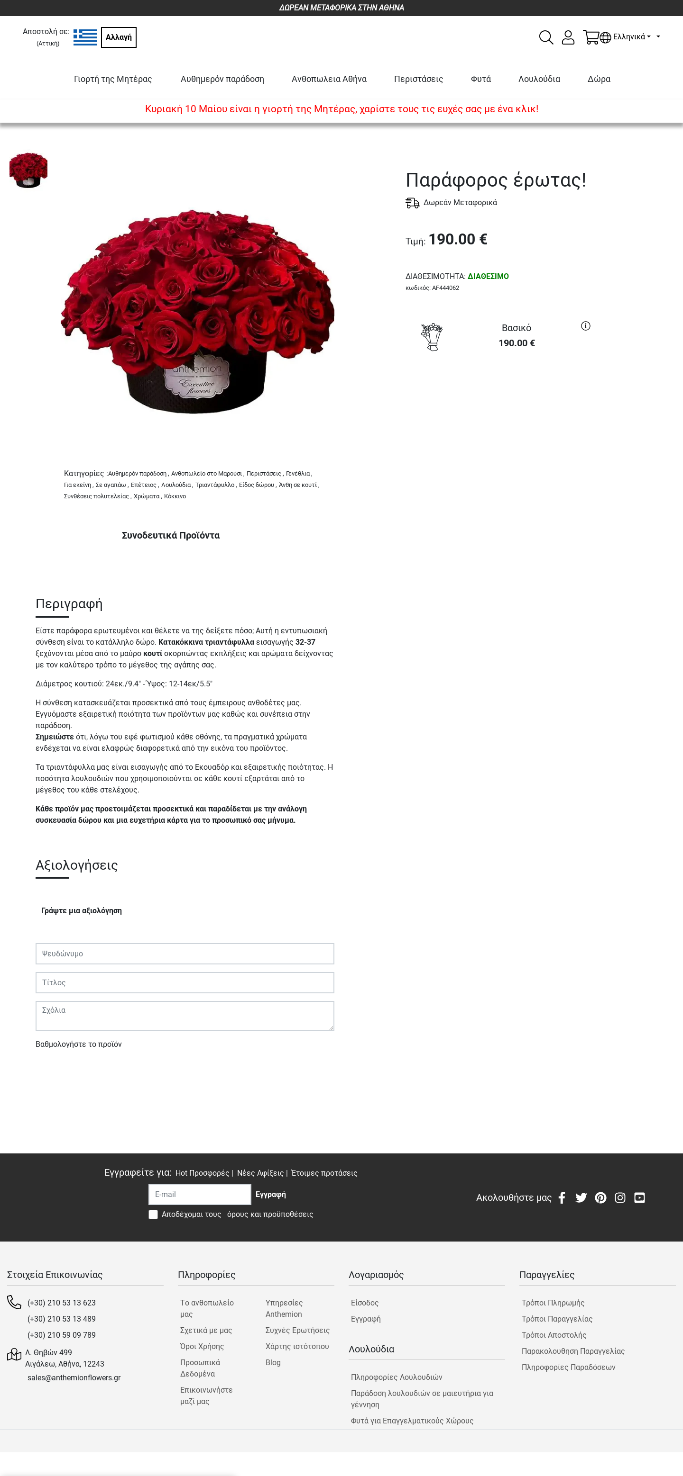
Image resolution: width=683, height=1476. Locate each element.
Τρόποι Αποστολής (554, 1335)
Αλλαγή (119, 37)
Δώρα (599, 79)
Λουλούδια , (177, 484)
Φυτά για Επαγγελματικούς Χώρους (412, 1420)
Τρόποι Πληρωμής (553, 1302)
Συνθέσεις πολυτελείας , (98, 496)
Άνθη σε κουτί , (299, 484)
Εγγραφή (366, 1318)
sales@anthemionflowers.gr (74, 1377)
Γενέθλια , (299, 473)
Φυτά (481, 79)
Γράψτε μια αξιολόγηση (81, 910)
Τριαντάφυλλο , (216, 484)
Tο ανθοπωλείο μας (207, 1308)
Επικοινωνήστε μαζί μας (206, 1396)
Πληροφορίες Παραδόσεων (569, 1367)
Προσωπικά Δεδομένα (200, 1368)
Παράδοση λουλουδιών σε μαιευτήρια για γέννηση (422, 1399)
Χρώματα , (148, 496)
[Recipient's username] (199, 1194)
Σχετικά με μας (206, 1330)
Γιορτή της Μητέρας (113, 79)
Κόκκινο (175, 496)
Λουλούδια (539, 79)
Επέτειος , (145, 484)
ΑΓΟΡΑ (500, 391)
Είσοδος (365, 1302)
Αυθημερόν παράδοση (222, 79)
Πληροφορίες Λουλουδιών (397, 1377)
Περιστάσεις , (265, 473)
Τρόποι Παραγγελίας (557, 1318)
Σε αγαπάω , (112, 484)
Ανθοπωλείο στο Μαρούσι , (208, 473)
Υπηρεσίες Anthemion (284, 1308)
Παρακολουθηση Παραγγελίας (573, 1351)
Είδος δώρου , (258, 484)
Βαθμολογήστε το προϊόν (79, 1044)
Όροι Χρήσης (202, 1346)
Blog (273, 1362)
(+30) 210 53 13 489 (62, 1318)
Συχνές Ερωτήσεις (298, 1330)
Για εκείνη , (79, 484)
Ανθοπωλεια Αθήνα (329, 79)
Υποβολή (56, 1071)
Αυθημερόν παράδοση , (138, 473)
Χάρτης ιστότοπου (297, 1346)
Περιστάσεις (418, 79)
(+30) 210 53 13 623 (62, 1302)
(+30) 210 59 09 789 (62, 1335)
